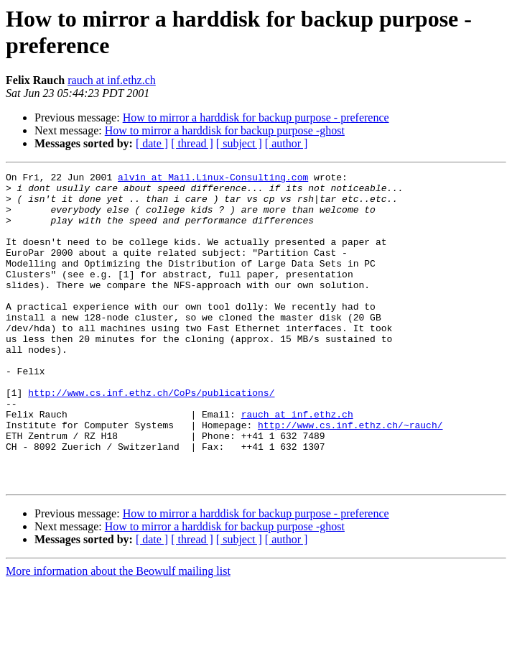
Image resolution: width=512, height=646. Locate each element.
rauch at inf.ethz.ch (112, 80)
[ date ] (152, 143)
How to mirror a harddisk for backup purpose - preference (256, 117)
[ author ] (286, 143)
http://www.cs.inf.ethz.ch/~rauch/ (350, 476)
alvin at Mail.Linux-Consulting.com (213, 178)
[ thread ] (192, 143)
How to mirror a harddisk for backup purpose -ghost (225, 130)
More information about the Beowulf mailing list (118, 633)
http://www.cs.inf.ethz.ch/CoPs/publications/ (151, 437)
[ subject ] (239, 143)
